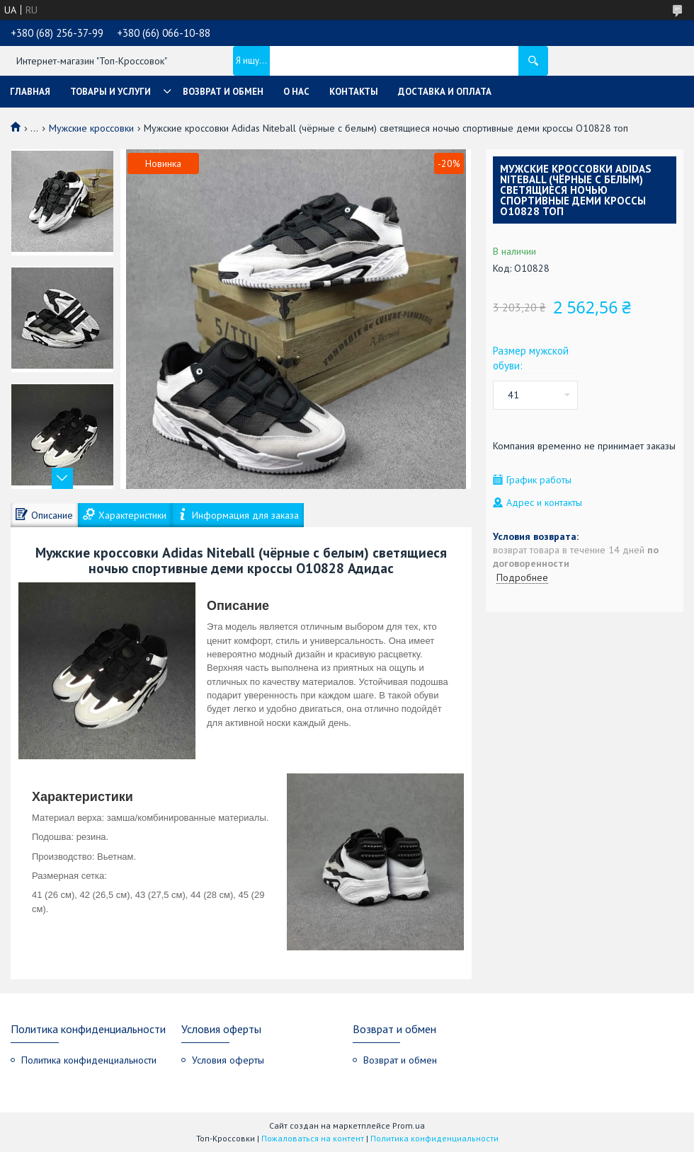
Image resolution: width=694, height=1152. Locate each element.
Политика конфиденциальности (89, 1060)
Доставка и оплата (444, 92)
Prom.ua (408, 1125)
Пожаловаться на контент (312, 1138)
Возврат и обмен (223, 92)
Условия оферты (228, 1060)
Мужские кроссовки (91, 128)
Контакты (353, 92)
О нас (296, 92)
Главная (30, 92)
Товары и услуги (110, 92)
